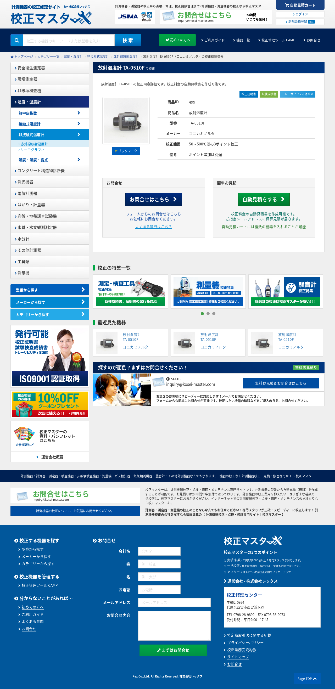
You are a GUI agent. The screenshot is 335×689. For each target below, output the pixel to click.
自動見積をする (259, 199)
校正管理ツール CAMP (278, 39)
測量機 (22, 273)
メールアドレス (116, 602)
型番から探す (27, 289)
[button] (202, 313)
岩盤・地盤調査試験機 (36, 216)
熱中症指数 (28, 113)
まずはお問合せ (173, 650)
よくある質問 (33, 621)
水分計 (22, 239)
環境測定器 (26, 79)
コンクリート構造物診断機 (40, 170)
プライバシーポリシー (245, 642)
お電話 (124, 589)
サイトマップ (238, 656)
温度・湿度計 (73, 56)
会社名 (124, 551)
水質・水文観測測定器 (36, 227)
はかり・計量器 (30, 204)
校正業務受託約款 (241, 649)
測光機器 (24, 182)
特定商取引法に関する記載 (249, 635)
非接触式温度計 (98, 56)
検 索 (127, 40)
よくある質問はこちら (153, 226)
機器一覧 (243, 39)
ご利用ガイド (214, 39)
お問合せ (313, 39)
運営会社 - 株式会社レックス (251, 581)
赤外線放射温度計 (126, 56)
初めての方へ (178, 39)
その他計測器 (28, 250)
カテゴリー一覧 (48, 56)
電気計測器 (26, 193)
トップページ (23, 56)
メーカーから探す (30, 302)
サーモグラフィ (31, 149)
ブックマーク (126, 151)
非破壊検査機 (28, 90)
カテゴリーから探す (32, 314)
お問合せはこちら (149, 199)
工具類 (22, 261)
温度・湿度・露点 (33, 159)
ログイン (300, 14)
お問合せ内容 (118, 615)
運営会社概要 (52, 456)
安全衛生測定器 (30, 68)
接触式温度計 (30, 123)
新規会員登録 (300, 21)
